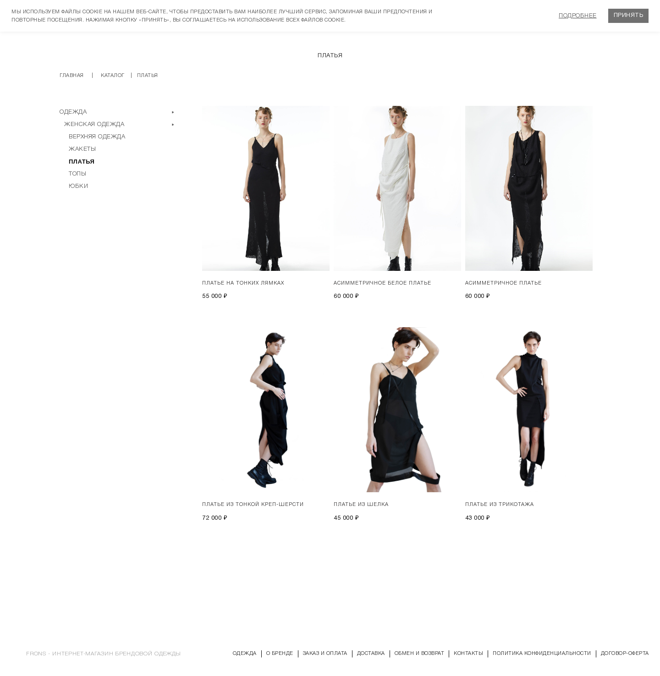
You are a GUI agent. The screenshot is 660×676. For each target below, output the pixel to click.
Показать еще (401, 558)
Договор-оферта (625, 653)
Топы (77, 173)
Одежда (73, 112)
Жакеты (82, 149)
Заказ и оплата (325, 653)
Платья (81, 162)
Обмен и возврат (420, 653)
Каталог (113, 75)
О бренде (279, 653)
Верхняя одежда (97, 136)
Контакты (468, 653)
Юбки (78, 186)
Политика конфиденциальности (542, 653)
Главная (72, 75)
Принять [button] (629, 15)
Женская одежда (94, 124)
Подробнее (578, 15)
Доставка (371, 653)
